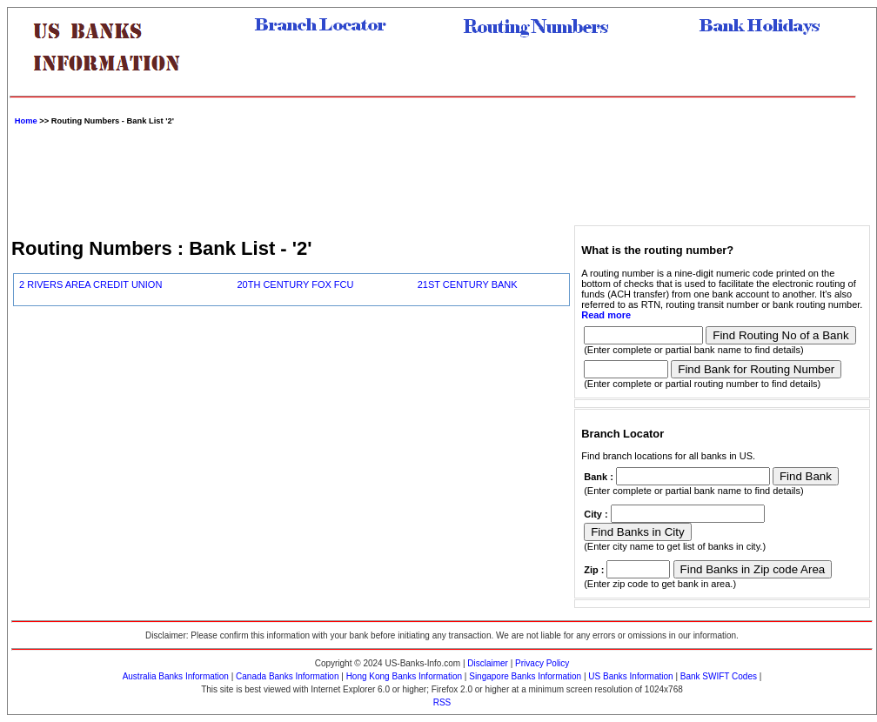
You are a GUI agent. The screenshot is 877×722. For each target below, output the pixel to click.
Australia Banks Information (176, 676)
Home (26, 121)
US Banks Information (630, 676)
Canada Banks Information (287, 676)
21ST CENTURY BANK (468, 284)
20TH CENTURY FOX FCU (295, 284)
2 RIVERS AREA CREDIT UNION (90, 284)
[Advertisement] (442, 173)
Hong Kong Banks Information (404, 676)
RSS (442, 702)
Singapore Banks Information (525, 676)
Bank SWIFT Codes (718, 676)
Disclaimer (487, 663)
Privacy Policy (542, 663)
